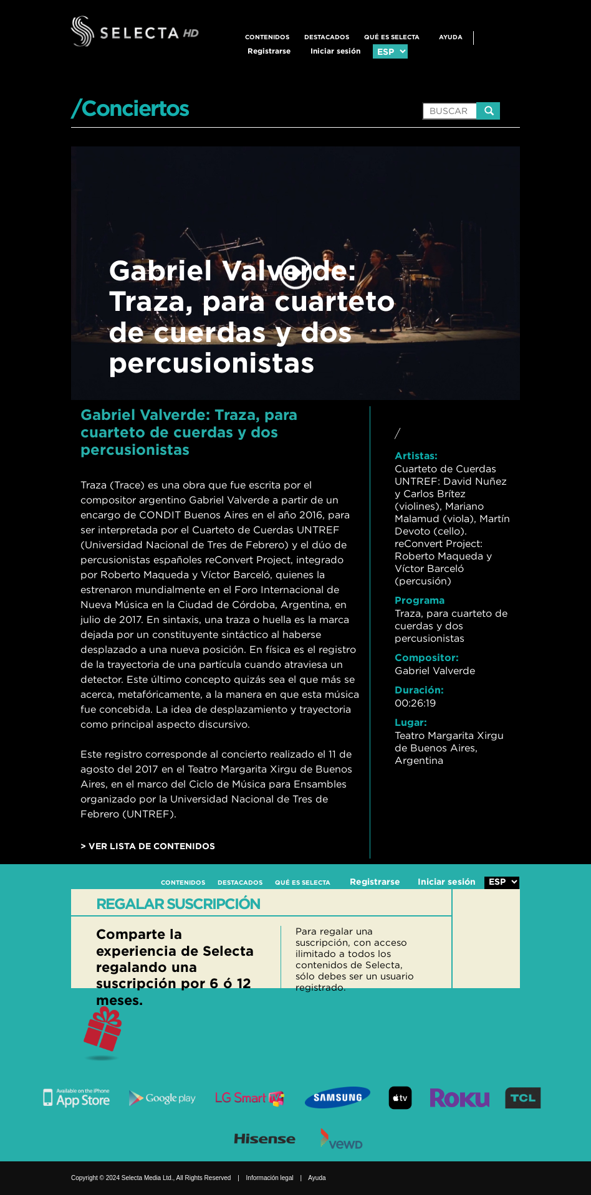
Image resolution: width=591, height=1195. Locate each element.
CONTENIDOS (267, 37)
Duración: (419, 689)
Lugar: (411, 722)
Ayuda (451, 37)
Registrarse (269, 51)
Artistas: (416, 455)
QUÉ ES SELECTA (392, 37)
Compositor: (427, 657)
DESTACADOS (326, 37)
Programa (419, 600)
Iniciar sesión (335, 51)
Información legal (270, 1177)
